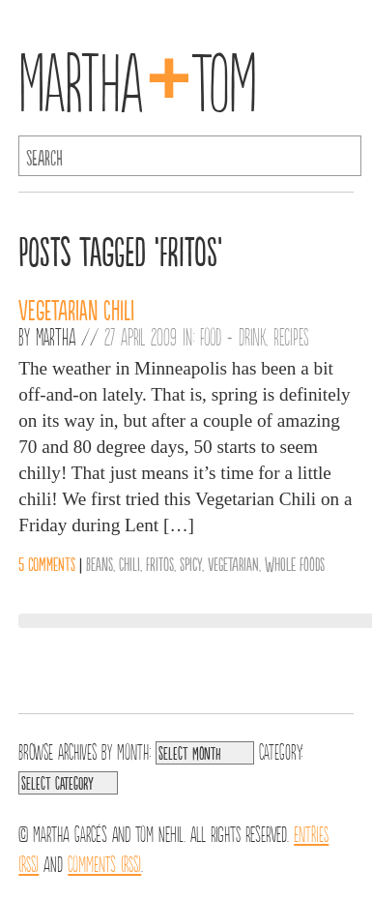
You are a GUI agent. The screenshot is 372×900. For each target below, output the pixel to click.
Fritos (160, 563)
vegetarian (233, 563)
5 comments (46, 563)
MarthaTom (137, 77)
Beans (99, 563)
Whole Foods (295, 563)
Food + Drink (233, 335)
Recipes (291, 335)
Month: (134, 750)
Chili (129, 563)
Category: (280, 750)
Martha (55, 335)
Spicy (191, 563)
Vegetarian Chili (76, 308)
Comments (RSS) (104, 862)
